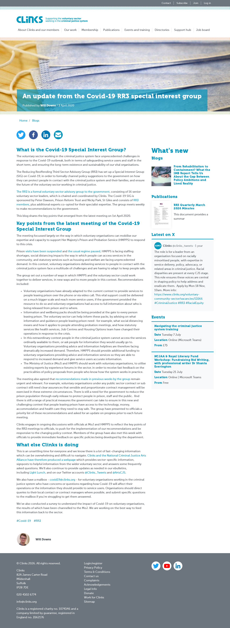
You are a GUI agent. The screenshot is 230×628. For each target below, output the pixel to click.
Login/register (93, 563)
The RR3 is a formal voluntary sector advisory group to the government (63, 192)
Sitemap (89, 602)
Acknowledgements (97, 584)
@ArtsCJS (119, 472)
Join (195, 3)
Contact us (91, 576)
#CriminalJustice (165, 303)
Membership (90, 30)
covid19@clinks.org (62, 479)
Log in (207, 3)
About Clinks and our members (38, 30)
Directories (162, 30)
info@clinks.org (27, 602)
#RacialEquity (195, 303)
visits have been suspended (44, 251)
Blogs (35, 120)
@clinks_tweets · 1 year (178, 246)
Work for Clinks (94, 597)
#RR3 (181, 303)
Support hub (182, 30)
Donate (89, 593)
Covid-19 (24, 521)
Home (23, 120)
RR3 (38, 521)
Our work (70, 30)
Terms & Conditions (97, 572)
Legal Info (90, 589)
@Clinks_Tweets (95, 472)
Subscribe (182, 3)
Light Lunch (37, 472)
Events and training (137, 30)
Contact (166, 3)
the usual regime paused (84, 251)
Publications (111, 30)
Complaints (91, 580)
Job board (203, 30)
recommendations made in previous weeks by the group (93, 379)
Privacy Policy (93, 567)
